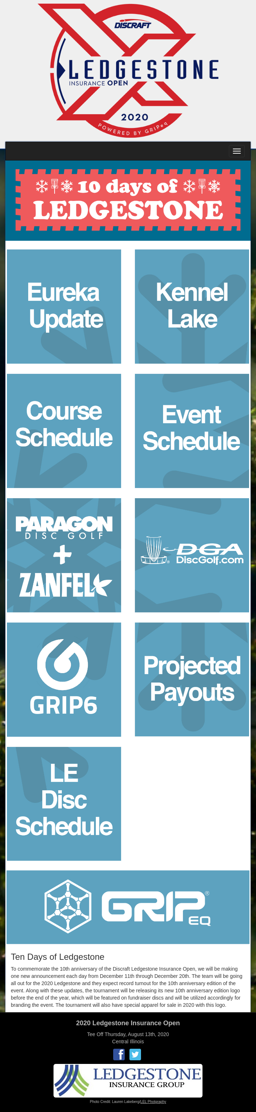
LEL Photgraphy (153, 1102)
